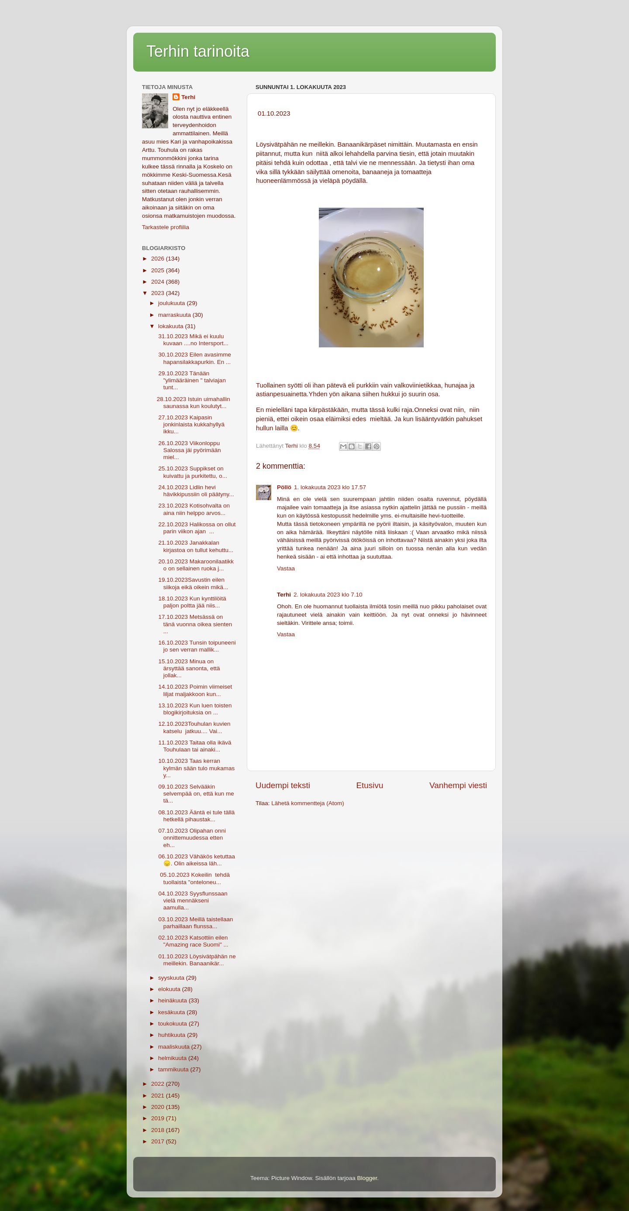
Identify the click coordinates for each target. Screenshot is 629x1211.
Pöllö (284, 487)
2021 (158, 1095)
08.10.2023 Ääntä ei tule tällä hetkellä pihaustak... (196, 816)
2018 (158, 1130)
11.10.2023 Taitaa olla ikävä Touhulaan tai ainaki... (194, 746)
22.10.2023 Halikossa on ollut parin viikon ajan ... (196, 528)
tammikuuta (174, 1069)
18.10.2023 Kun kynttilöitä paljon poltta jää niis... (191, 602)
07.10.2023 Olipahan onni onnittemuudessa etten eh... (191, 837)
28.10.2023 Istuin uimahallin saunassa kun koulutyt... (193, 402)
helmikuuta (173, 1058)
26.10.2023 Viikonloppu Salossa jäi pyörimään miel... (189, 450)
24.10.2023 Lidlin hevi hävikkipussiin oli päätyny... (195, 490)
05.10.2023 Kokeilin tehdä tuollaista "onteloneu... (193, 878)
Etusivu (370, 785)
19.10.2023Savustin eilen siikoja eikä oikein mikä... (192, 583)
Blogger (367, 1178)
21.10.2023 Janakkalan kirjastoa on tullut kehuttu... (195, 546)
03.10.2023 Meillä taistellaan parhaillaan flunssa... (195, 923)
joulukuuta (172, 303)
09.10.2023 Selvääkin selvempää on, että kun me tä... (195, 793)
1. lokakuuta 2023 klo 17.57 (330, 487)
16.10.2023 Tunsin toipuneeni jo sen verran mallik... (196, 646)
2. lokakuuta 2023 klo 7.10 (328, 594)
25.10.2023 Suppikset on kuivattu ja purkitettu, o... (192, 472)
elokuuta (170, 989)
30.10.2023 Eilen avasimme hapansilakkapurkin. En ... (194, 358)
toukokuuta (173, 1023)
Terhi (188, 97)
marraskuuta (175, 315)
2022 (158, 1084)
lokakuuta (171, 326)
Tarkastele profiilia (165, 227)
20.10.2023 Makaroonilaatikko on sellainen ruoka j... (195, 565)
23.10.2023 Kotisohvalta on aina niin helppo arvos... (193, 509)
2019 (158, 1118)
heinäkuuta (173, 1000)
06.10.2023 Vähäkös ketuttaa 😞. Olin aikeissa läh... (196, 860)
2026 (158, 258)
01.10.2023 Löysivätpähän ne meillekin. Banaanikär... (196, 960)
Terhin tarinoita (197, 51)
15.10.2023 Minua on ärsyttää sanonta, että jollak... (188, 668)
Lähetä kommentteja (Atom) (307, 803)
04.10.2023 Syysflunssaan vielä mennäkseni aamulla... (192, 900)
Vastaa (286, 568)
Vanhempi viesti (458, 785)
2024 (158, 281)
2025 (158, 270)
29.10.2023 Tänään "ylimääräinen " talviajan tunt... (191, 380)
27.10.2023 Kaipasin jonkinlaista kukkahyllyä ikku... (191, 424)
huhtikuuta (172, 1035)
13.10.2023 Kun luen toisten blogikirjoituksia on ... (194, 709)
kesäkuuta (172, 1012)
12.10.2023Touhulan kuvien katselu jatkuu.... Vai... (194, 727)
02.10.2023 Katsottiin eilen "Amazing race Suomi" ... (192, 941)
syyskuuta (172, 977)
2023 (158, 293)
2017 (158, 1141)
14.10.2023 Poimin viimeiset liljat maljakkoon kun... (194, 690)
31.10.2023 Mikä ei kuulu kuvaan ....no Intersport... (192, 339)
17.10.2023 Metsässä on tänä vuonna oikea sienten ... (194, 624)
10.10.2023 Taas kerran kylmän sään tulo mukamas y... (196, 768)
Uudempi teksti (283, 785)
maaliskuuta (174, 1046)
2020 (158, 1107)
